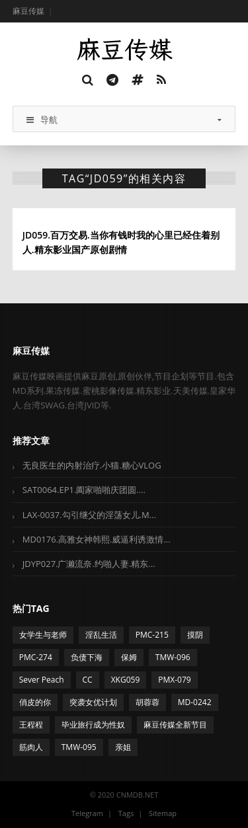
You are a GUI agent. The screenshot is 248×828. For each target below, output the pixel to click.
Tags (126, 813)
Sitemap (163, 813)
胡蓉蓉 (147, 702)
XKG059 (125, 679)
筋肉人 (31, 747)
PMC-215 (152, 634)
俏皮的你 (35, 702)
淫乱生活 (101, 634)
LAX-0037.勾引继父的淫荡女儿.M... (89, 515)
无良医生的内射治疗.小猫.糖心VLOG (91, 465)
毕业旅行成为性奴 (93, 724)
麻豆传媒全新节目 (175, 724)
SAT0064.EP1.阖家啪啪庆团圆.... (83, 490)
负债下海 (87, 657)
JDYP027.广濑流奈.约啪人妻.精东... (88, 564)
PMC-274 (35, 657)
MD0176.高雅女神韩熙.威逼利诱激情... (96, 539)
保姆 (129, 657)
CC (88, 679)
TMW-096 (172, 657)
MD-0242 (195, 702)
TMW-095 (79, 747)
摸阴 (195, 634)
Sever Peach (41, 679)
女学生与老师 (43, 634)
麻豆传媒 (28, 11)
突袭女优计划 (93, 702)
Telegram (87, 813)
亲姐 (123, 747)
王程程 (31, 724)
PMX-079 (174, 679)
